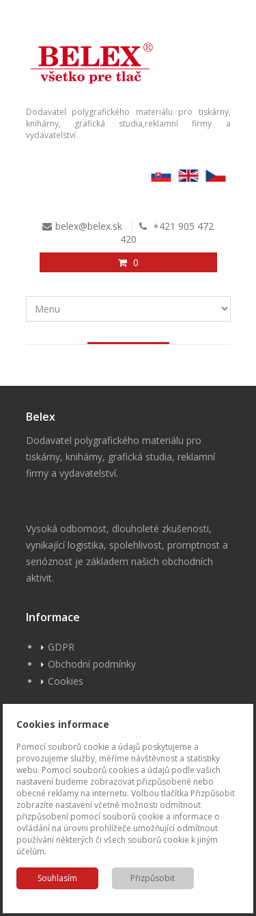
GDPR (61, 646)
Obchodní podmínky (92, 663)
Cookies (65, 681)
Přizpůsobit (152, 878)
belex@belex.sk (88, 226)
